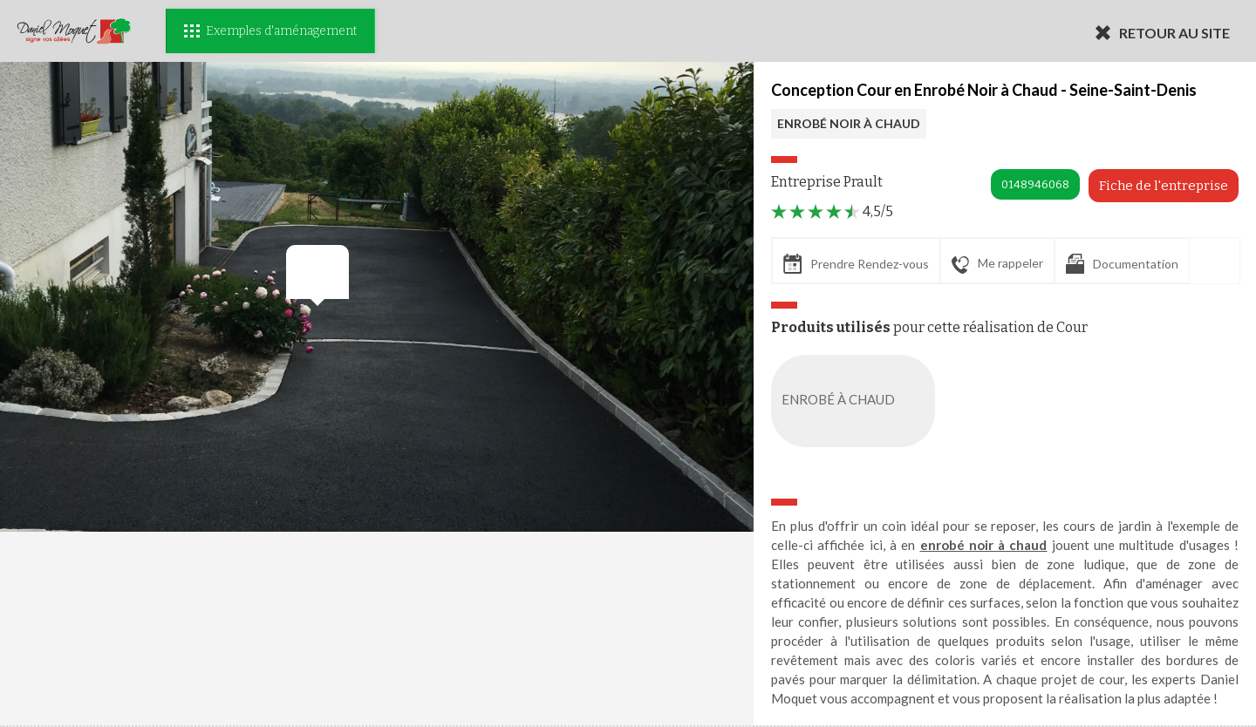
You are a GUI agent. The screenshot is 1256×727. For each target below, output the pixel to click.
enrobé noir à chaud (984, 545)
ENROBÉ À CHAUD (857, 401)
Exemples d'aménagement (270, 31)
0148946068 (1035, 184)
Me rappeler (997, 264)
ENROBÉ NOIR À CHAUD (848, 123)
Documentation (1122, 264)
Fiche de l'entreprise (1163, 186)
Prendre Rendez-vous (856, 264)
